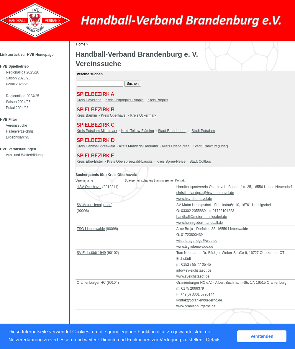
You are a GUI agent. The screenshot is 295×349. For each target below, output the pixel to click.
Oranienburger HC (91, 282)
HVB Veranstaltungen (18, 149)
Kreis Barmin (87, 115)
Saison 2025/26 (18, 78)
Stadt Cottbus (200, 161)
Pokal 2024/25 (17, 108)
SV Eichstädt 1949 (91, 253)
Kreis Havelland (89, 100)
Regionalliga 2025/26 (22, 72)
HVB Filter (8, 120)
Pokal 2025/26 (17, 84)
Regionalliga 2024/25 (22, 96)
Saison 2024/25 (18, 102)
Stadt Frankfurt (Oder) (211, 146)
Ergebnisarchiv (17, 137)
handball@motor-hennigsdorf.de (201, 217)
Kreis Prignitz (158, 100)
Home (81, 44)
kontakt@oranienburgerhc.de (199, 300)
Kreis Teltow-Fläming (137, 131)
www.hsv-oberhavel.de (194, 199)
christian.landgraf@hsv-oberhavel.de (205, 193)
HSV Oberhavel (89, 187)
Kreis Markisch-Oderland (138, 146)
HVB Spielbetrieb (14, 66)
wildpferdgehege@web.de (196, 241)
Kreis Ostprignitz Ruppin (124, 100)
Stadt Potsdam (203, 131)
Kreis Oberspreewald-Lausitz (130, 161)
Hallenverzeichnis (20, 131)
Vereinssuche (16, 125)
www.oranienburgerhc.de (196, 306)
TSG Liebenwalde (91, 229)
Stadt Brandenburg (173, 131)
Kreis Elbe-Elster (90, 161)
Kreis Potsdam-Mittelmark (97, 131)
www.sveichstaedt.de (192, 276)
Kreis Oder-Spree (175, 146)
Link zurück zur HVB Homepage (26, 55)
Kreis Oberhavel (113, 115)
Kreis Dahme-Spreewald (96, 146)
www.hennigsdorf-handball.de (199, 223)
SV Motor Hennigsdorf (94, 205)
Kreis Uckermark (143, 115)
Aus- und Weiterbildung (24, 155)
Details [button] (213, 339)
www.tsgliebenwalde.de (194, 246)
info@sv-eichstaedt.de (194, 270)
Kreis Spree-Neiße (171, 161)
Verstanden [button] (261, 336)
